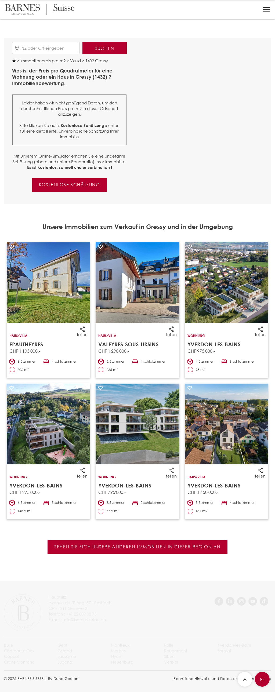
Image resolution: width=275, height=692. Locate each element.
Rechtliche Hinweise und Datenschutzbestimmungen (222, 678)
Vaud (75, 60)
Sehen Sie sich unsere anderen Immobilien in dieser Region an (137, 546)
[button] (266, 9)
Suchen (104, 48)
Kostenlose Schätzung (69, 184)
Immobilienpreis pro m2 (42, 60)
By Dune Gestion (63, 678)
